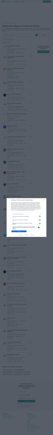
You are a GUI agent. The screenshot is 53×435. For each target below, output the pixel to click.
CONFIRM (19, 231)
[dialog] (26, 217)
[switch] (39, 216)
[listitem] (26, 214)
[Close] (44, 200)
